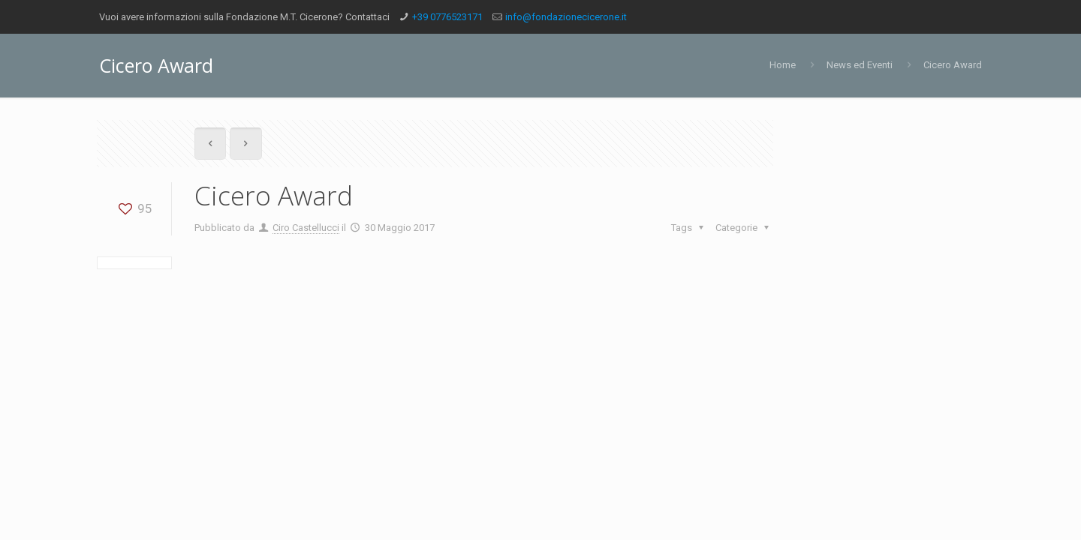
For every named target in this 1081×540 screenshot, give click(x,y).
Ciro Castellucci (306, 227)
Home (782, 64)
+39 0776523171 (447, 16)
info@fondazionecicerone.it (566, 16)
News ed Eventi (860, 64)
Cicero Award (952, 64)
